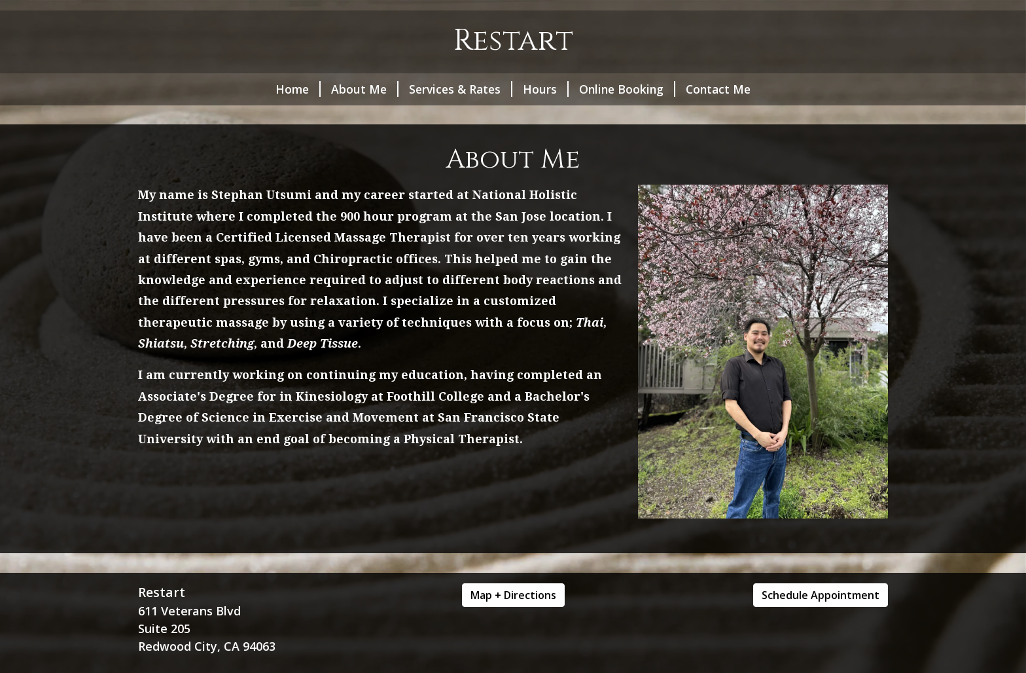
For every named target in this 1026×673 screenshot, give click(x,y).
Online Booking (627, 89)
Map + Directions (513, 595)
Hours (546, 89)
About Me (364, 89)
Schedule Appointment (820, 595)
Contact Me (718, 89)
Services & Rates (460, 89)
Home (298, 89)
